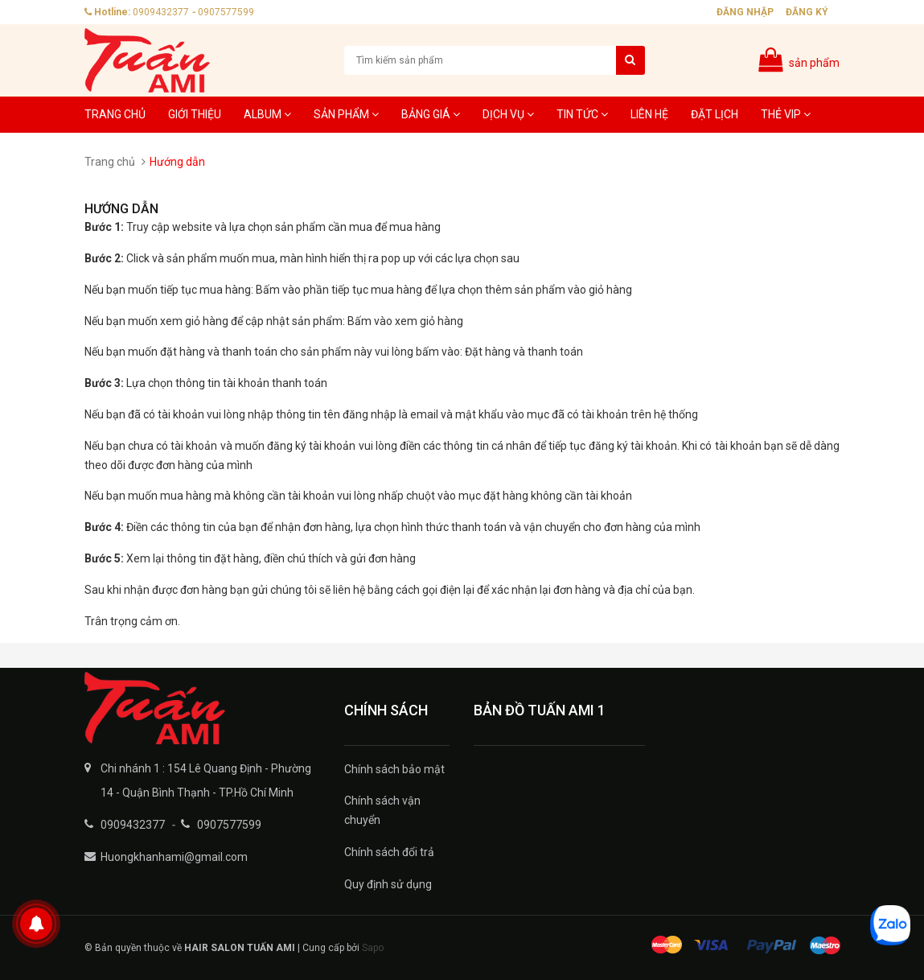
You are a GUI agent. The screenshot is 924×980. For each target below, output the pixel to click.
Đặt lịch (714, 114)
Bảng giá (430, 114)
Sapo (373, 947)
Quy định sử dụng (388, 884)
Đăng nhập (745, 12)
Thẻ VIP (786, 114)
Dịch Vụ (508, 114)
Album (267, 114)
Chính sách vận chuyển (382, 810)
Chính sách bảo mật (394, 769)
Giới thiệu (194, 114)
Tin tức (582, 114)
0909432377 (161, 12)
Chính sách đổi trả (389, 852)
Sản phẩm (346, 114)
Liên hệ (649, 114)
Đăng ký (807, 12)
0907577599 (226, 12)
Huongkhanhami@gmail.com (174, 856)
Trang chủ (115, 114)
